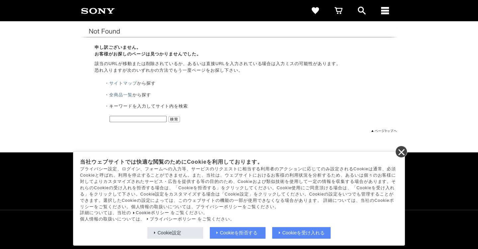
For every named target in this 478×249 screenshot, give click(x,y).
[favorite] (315, 10)
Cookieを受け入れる (303, 232)
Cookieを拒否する (239, 232)
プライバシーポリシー (173, 219)
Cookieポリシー (152, 212)
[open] (361, 10)
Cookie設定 (170, 232)
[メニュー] (385, 10)
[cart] (338, 10)
